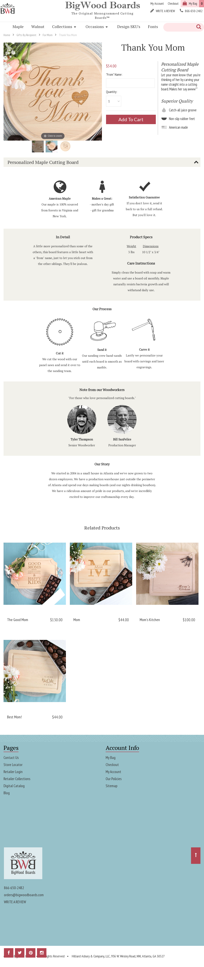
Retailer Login (13, 771)
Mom (76, 619)
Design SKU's (128, 26)
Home (7, 35)
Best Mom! (14, 717)
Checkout (112, 764)
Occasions (97, 26)
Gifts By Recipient (26, 35)
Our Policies (114, 778)
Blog (7, 792)
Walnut (37, 26)
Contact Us (11, 757)
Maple (18, 26)
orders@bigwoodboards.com (24, 894)
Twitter (19, 954)
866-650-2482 (14, 887)
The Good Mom (17, 619)
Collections (64, 26)
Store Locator (13, 764)
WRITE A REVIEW (15, 901)
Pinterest (30, 954)
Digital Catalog (14, 785)
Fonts (153, 26)
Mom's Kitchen (150, 619)
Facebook (8, 954)
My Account (113, 771)
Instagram (41, 954)
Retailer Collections (17, 778)
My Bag (110, 757)
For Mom (48, 35)
